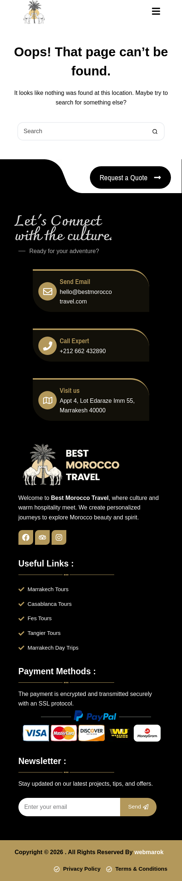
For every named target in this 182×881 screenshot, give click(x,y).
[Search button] (155, 131)
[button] (156, 12)
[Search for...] (82, 131)
